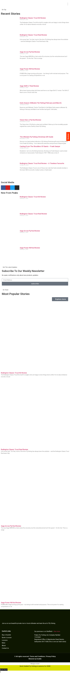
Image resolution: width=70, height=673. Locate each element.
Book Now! (4, 670)
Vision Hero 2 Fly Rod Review (30, 120)
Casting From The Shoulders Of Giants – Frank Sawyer (40, 146)
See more (57, 631)
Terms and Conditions (37, 656)
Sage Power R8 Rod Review (30, 69)
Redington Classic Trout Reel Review (33, 35)
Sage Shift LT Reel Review (29, 86)
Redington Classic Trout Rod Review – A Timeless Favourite (42, 163)
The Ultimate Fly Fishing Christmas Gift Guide (36, 137)
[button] (67, 4)
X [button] (0, 672)
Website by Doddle (35, 659)
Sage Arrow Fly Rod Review (30, 52)
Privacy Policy (51, 656)
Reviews (68, 136)
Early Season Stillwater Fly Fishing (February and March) (40, 103)
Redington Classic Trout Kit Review (33, 18)
